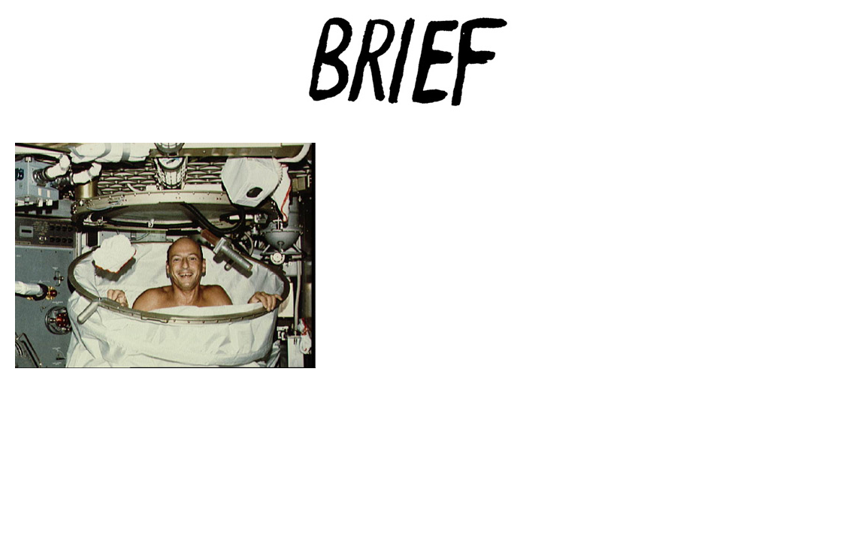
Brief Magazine (433, 71)
